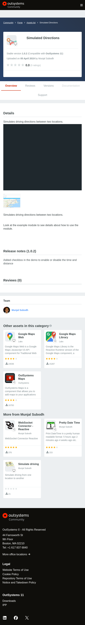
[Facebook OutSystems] (16, 618)
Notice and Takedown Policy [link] (19, 582)
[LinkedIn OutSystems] (4, 618)
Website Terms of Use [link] (15, 569)
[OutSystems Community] (13, 5)
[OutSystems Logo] (20, 517)
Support (42, 95)
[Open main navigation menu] (81, 5)
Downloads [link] (9, 600)
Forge (20, 23)
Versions (49, 85)
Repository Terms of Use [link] (17, 578)
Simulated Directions (49, 23)
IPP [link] (4, 604)
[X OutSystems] (27, 618)
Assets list (31, 23)
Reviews (30, 85)
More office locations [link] (16, 554)
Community (8, 23)
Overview (11, 85)
